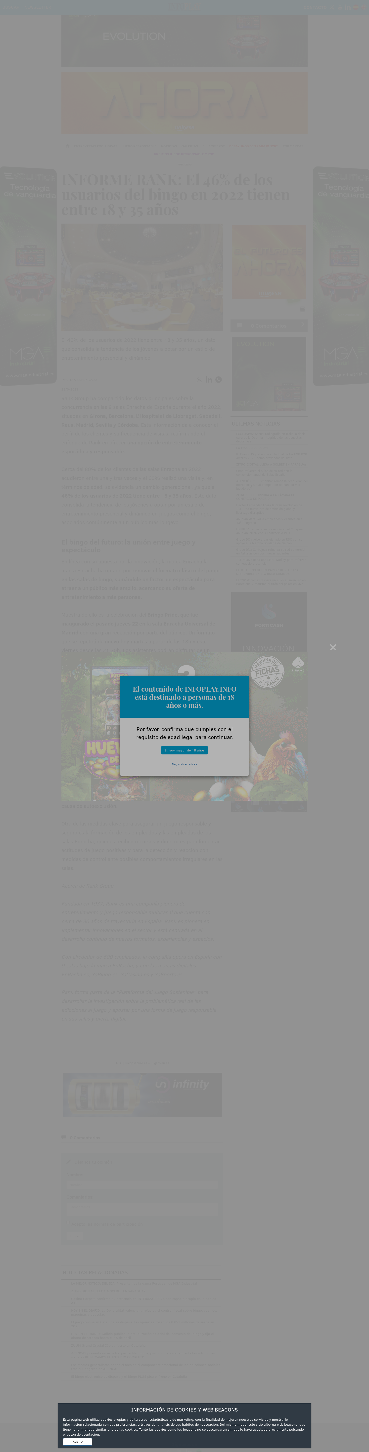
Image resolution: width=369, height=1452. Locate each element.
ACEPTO (78, 1442)
